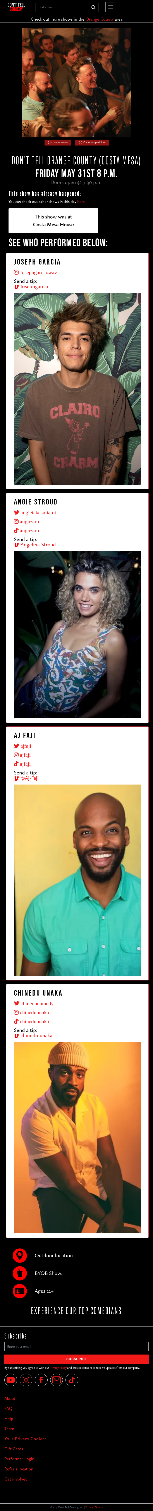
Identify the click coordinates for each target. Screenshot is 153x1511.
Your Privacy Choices (25, 1438)
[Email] (56, 1380)
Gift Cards (13, 1448)
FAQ (8, 1408)
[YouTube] (10, 1380)
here (81, 201)
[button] (109, 7)
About (9, 1398)
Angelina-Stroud (35, 544)
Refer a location (18, 1469)
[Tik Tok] (71, 1380)
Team (9, 1428)
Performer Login (19, 1458)
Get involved (16, 1479)
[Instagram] (26, 1380)
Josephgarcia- (32, 286)
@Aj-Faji (26, 778)
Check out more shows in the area (76, 19)
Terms (98, 1507)
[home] (18, 7)
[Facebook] (41, 1380)
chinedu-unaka (33, 1035)
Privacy (89, 1507)
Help (8, 1418)
